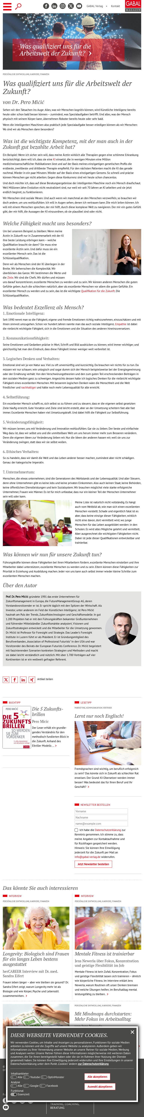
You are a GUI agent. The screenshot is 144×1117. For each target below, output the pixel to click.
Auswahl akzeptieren (100, 1086)
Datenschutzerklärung (108, 830)
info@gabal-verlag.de (87, 857)
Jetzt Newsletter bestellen (93, 864)
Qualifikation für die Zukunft (98, 291)
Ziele (10, 277)
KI (54, 159)
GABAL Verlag (95, 6)
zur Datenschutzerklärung (93, 1064)
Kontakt (115, 6)
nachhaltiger (28, 387)
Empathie (120, 324)
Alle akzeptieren (97, 1076)
